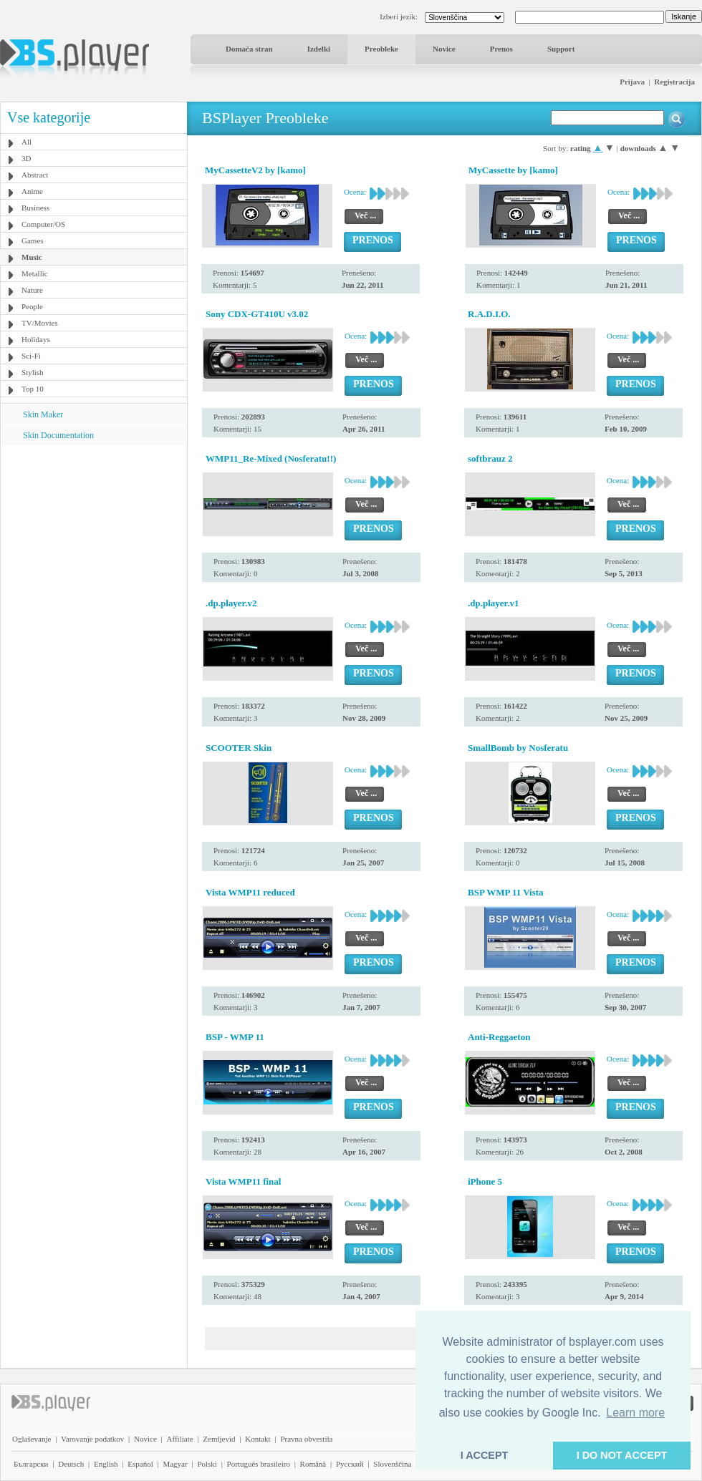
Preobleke (381, 48)
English (106, 1464)
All (26, 141)
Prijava (632, 81)
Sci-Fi (31, 355)
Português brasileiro (258, 1464)
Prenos (501, 48)
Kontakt (257, 1438)
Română (313, 1464)
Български (31, 1464)
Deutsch (71, 1464)
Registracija (674, 81)
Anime (32, 191)
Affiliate (180, 1438)
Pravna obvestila (306, 1438)
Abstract (34, 174)
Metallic (34, 273)
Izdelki (318, 48)
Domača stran (249, 48)
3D (26, 158)
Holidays (35, 339)
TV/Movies (39, 323)
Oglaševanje (31, 1438)
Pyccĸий (350, 1464)
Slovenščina (392, 1464)
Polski (207, 1464)
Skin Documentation (58, 435)
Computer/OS (43, 224)
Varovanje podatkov (92, 1438)
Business (35, 207)
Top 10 (32, 388)
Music (31, 257)
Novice (444, 48)
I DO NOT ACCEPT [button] (622, 1455)
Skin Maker (43, 414)
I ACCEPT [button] (485, 1455)
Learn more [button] (635, 1413)
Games (32, 240)
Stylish (32, 372)
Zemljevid (219, 1438)
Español (140, 1464)
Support (561, 48)
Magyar (175, 1464)
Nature (32, 290)
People (32, 306)
